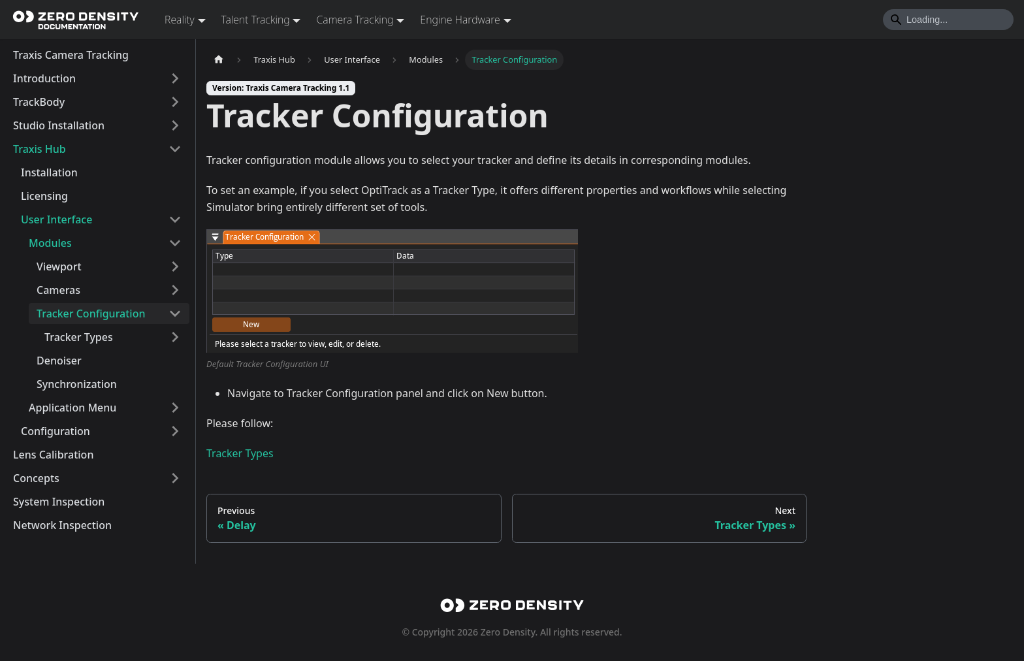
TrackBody (39, 102)
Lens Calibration (53, 454)
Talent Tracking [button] (255, 19)
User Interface (56, 219)
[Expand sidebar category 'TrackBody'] (175, 101)
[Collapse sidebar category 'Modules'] (175, 243)
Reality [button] (180, 19)
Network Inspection (62, 525)
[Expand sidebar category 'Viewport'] (175, 266)
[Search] (948, 19)
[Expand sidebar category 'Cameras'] (175, 290)
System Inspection (58, 501)
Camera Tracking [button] (354, 19)
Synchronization (77, 384)
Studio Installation (58, 125)
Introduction (44, 78)
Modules (50, 243)
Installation (49, 172)
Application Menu (72, 407)
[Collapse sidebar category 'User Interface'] (175, 219)
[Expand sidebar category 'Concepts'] (175, 478)
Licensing (44, 196)
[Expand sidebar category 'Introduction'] (175, 78)
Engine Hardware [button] (460, 19)
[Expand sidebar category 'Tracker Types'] (175, 337)
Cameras (58, 290)
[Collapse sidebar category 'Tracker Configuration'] (175, 313)
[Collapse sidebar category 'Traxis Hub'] (175, 148)
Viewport (59, 266)
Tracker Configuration (91, 313)
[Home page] (218, 60)
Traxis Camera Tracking (71, 55)
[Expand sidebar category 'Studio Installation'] (175, 125)
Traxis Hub (39, 149)
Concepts (36, 478)
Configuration (55, 431)
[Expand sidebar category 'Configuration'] (175, 431)
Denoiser (59, 360)
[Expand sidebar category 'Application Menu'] (175, 407)
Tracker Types (78, 337)
